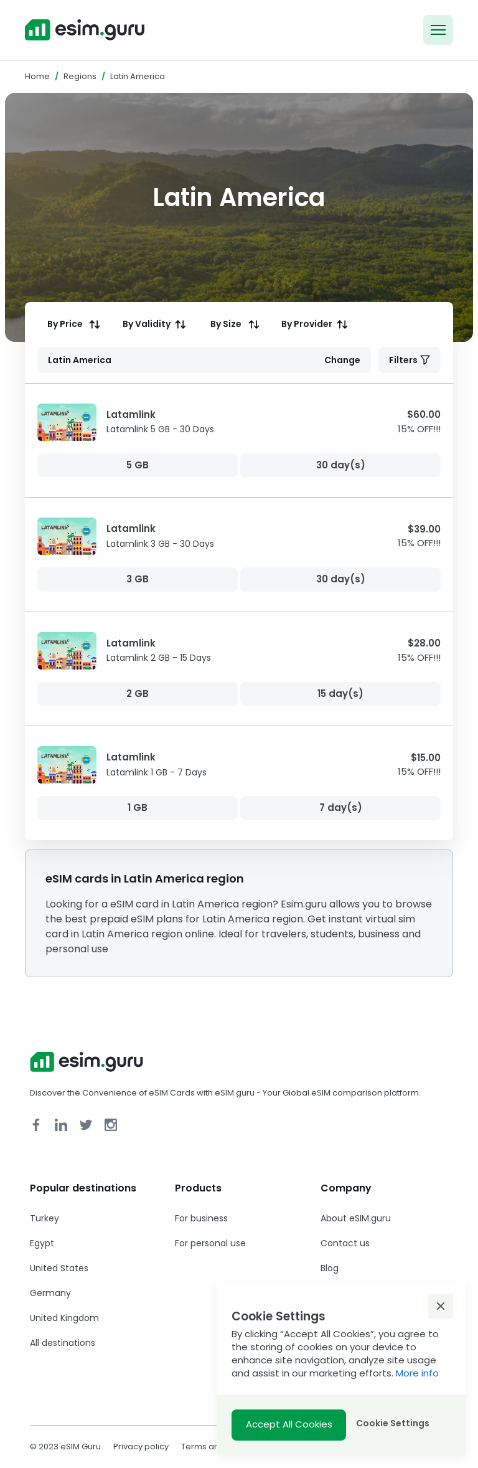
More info (417, 1373)
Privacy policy (141, 1446)
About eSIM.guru (356, 1218)
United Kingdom (64, 1318)
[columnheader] (72, 324)
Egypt (42, 1243)
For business (201, 1218)
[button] (440, 1306)
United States (59, 1268)
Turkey (44, 1218)
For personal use (210, 1243)
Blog (330, 1268)
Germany (50, 1293)
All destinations (62, 1343)
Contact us (345, 1243)
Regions (79, 76)
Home (37, 76)
